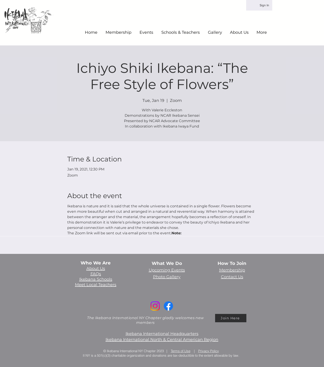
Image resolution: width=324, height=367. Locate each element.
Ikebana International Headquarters (162, 333)
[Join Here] (230, 318)
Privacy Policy (208, 351)
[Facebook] (168, 306)
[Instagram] (155, 306)
